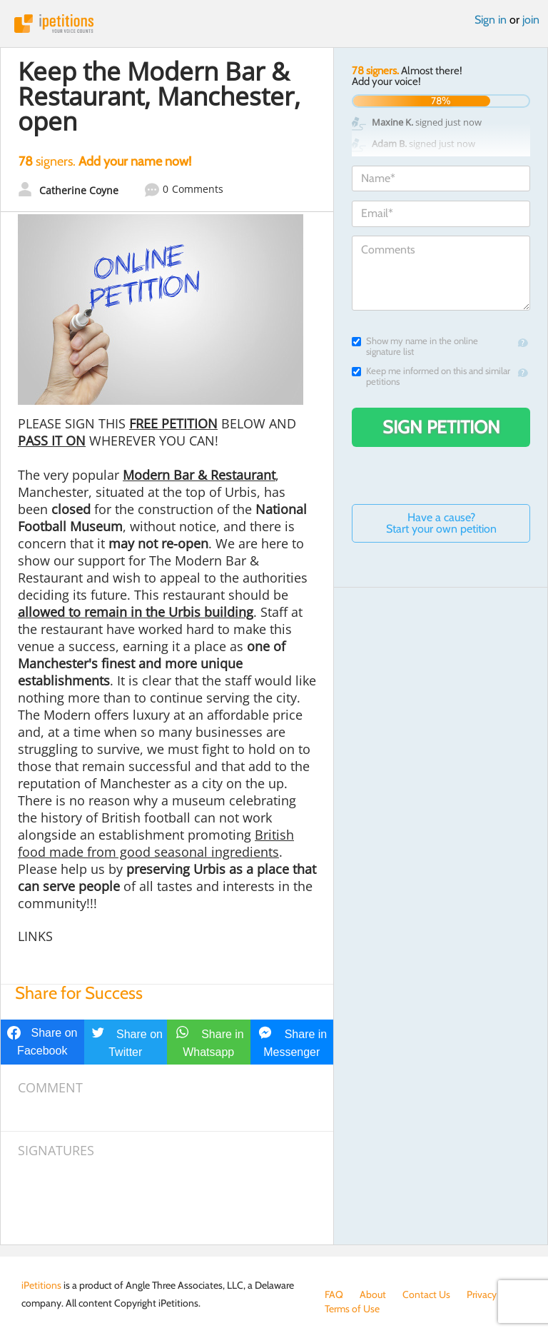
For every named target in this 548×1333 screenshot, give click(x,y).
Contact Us (426, 1294)
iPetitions (274, 23)
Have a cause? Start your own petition (441, 522)
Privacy (482, 1294)
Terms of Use (352, 1308)
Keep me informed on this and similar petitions (431, 376)
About (373, 1294)
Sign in (491, 19)
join (530, 19)
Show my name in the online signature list (415, 346)
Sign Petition (441, 427)
